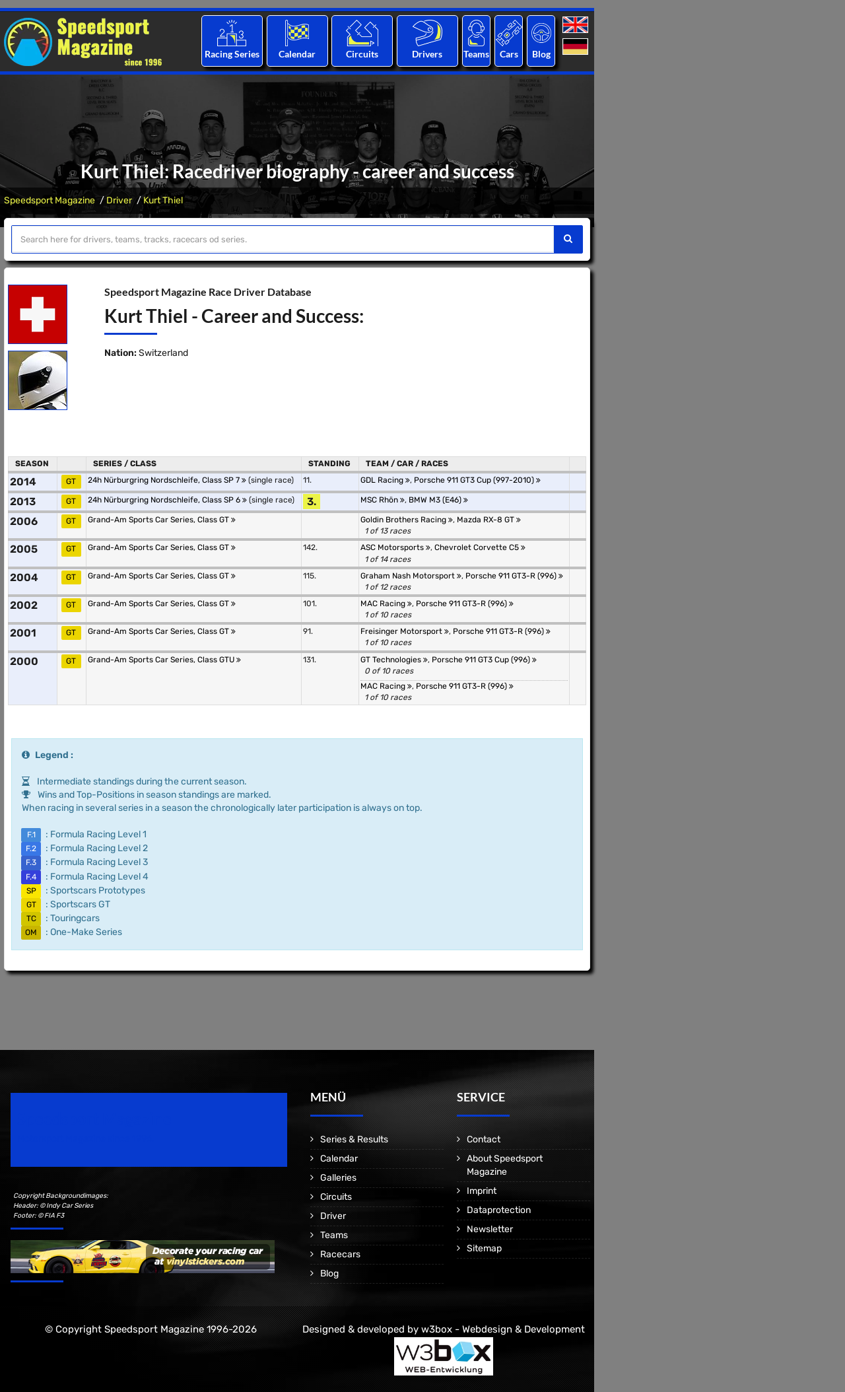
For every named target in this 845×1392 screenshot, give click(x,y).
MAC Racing (386, 603)
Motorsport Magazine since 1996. (85, 1138)
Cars (509, 53)
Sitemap (484, 1248)
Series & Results (354, 1139)
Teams (476, 53)
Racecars (340, 1254)
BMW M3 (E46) (438, 500)
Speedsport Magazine (49, 200)
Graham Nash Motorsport (410, 575)
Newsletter (490, 1229)
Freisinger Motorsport (404, 631)
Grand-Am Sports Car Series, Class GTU (164, 659)
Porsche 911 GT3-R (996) (514, 575)
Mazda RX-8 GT (489, 519)
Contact (483, 1139)
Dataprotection (499, 1210)
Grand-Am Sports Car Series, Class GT (162, 519)
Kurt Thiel (163, 200)
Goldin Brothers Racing (406, 519)
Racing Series (232, 53)
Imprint (481, 1191)
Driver (119, 200)
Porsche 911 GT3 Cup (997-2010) (477, 480)
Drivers (427, 53)
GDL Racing (385, 480)
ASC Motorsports (395, 547)
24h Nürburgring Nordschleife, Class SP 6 (167, 500)
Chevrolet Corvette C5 (479, 547)
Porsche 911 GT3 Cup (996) (484, 659)
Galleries (338, 1177)
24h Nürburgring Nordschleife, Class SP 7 (167, 480)
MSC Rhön (382, 500)
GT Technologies (394, 659)
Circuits (362, 53)
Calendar (297, 53)
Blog (541, 53)
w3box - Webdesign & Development (503, 1329)
